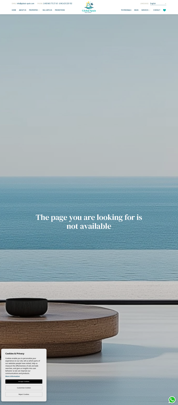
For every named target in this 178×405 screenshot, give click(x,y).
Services (144, 10)
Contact (156, 10)
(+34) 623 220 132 (65, 3)
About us (22, 10)
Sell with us (47, 10)
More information (12, 376)
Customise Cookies (24, 388)
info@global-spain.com (25, 3)
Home (14, 10)
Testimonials (126, 10)
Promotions (60, 10)
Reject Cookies (24, 394)
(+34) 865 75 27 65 (50, 3)
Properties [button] (33, 10)
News (136, 10)
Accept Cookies (23, 381)
